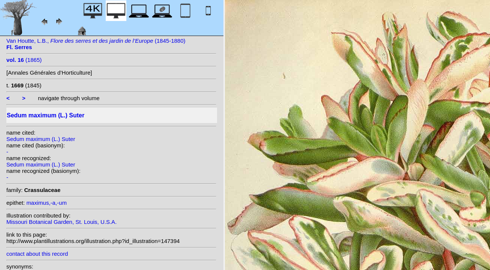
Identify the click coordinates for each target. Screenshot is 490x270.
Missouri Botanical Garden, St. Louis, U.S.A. (61, 222)
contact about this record (37, 253)
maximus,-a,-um (46, 203)
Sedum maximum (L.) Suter (40, 139)
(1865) (24, 60)
